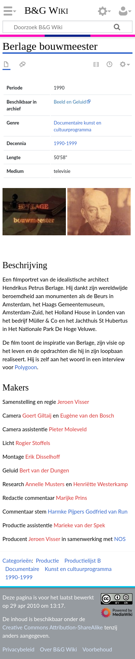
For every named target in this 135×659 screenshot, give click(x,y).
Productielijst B (82, 560)
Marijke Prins (71, 497)
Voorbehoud (97, 649)
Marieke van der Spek (79, 525)
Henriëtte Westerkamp (100, 484)
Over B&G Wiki (58, 649)
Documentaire (68, 123)
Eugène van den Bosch (87, 415)
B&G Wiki (46, 10)
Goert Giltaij (36, 415)
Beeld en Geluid (70, 102)
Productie (47, 560)
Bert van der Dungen (44, 470)
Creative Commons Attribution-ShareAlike (53, 627)
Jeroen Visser (73, 401)
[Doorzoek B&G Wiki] (67, 26)
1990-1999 (65, 143)
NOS (120, 539)
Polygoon (26, 367)
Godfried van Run (106, 511)
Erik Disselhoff (42, 456)
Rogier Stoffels (32, 443)
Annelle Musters (44, 484)
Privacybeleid (19, 649)
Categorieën (17, 560)
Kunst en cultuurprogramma (78, 569)
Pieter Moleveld (68, 429)
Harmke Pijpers (66, 511)
